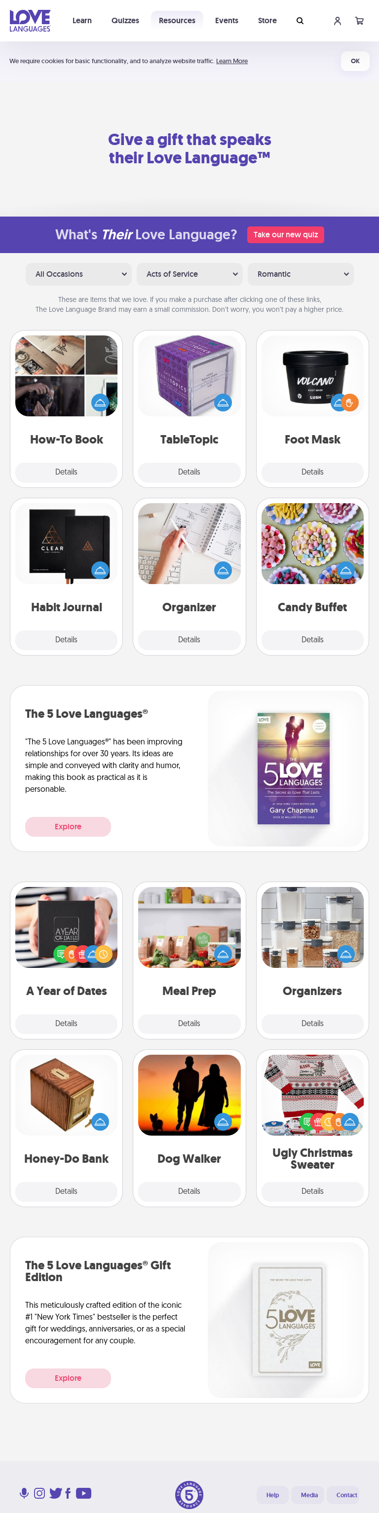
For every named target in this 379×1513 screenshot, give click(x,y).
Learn (82, 20)
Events (226, 20)
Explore (68, 826)
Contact (347, 1495)
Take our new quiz (286, 234)
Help (272, 1495)
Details (66, 473)
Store (267, 20)
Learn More (232, 61)
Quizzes (125, 20)
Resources (177, 20)
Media (309, 1495)
